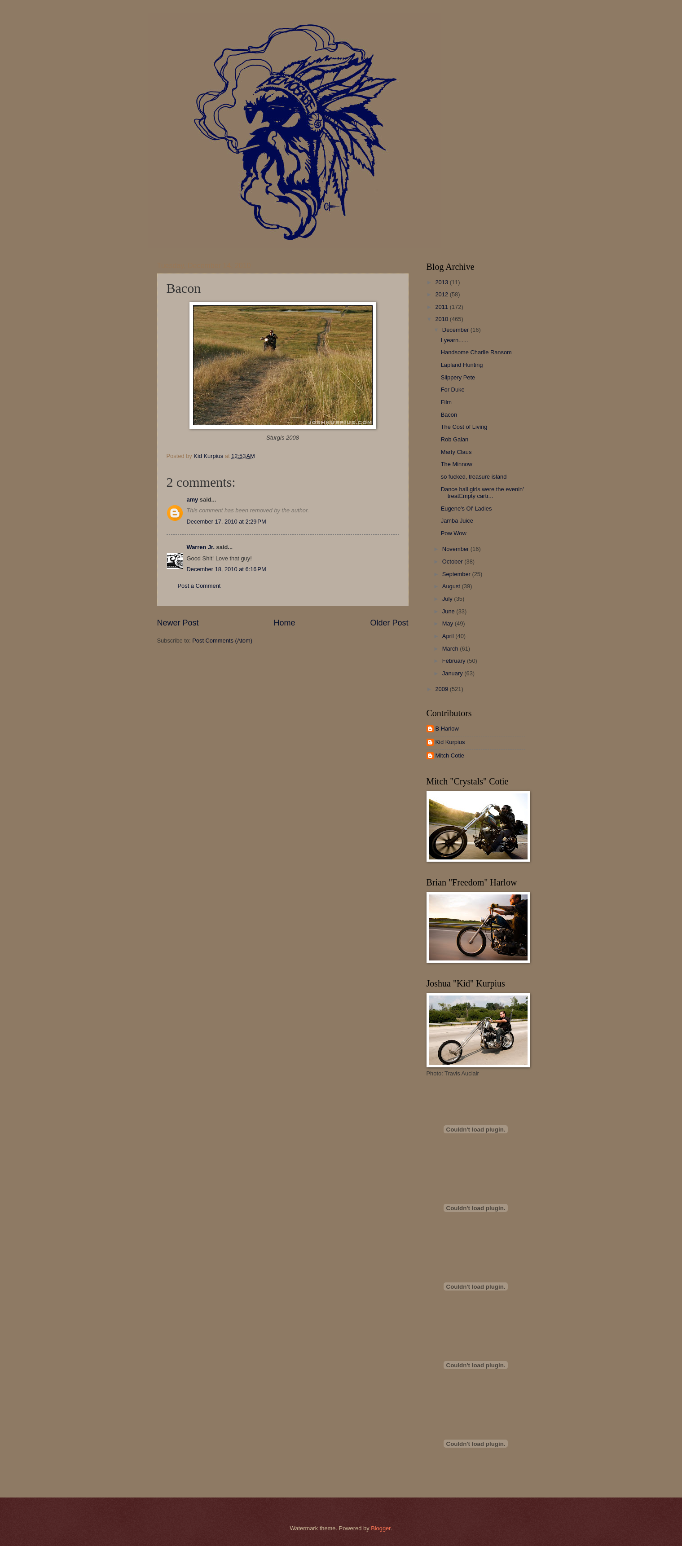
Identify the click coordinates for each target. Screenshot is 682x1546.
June (449, 611)
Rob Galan (455, 439)
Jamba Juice (457, 520)
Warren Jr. (201, 547)
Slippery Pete (458, 377)
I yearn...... (454, 340)
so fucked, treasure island (474, 476)
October (453, 561)
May (448, 623)
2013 (442, 282)
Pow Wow (453, 533)
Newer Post (178, 622)
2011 (442, 307)
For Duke (453, 389)
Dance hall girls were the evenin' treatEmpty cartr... (482, 492)
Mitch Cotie (450, 755)
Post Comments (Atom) (222, 640)
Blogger (381, 1528)
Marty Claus (456, 452)
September (457, 574)
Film (446, 402)
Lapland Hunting (462, 364)
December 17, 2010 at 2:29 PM (226, 521)
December (456, 329)
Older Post (389, 622)
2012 (442, 294)
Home (284, 622)
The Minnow (456, 464)
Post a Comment (199, 585)
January (453, 673)
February (454, 660)
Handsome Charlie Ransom (476, 352)
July (448, 598)
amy (192, 499)
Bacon (449, 414)
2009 (442, 689)
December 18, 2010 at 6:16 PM (226, 569)
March (451, 648)
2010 (442, 319)
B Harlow (447, 728)
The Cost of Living (464, 426)
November (456, 549)
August (452, 586)
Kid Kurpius (450, 742)
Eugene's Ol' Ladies (466, 508)
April (448, 636)
